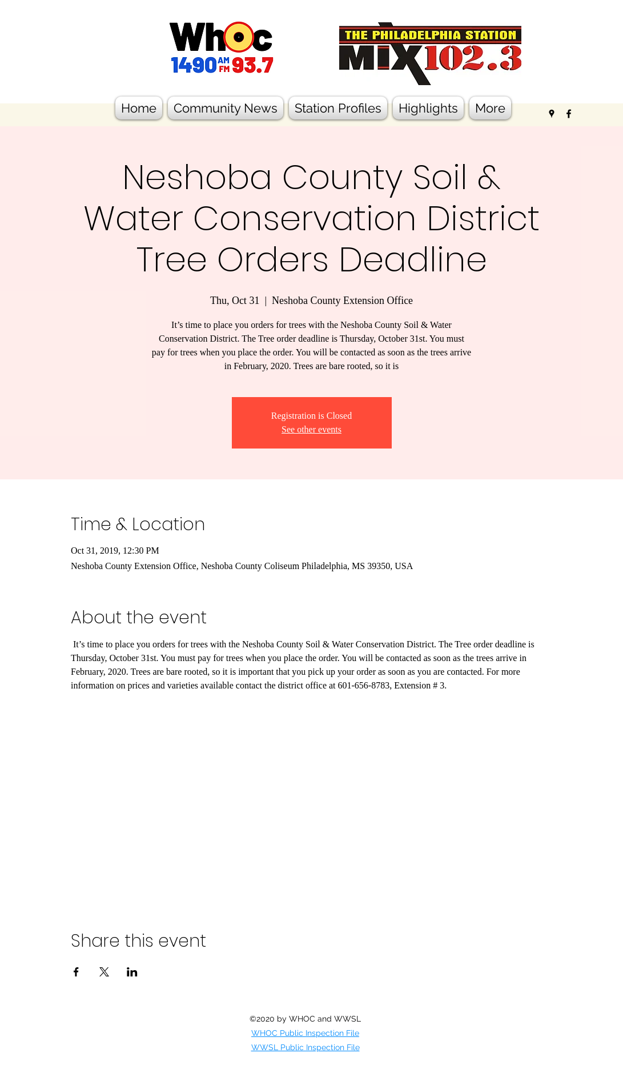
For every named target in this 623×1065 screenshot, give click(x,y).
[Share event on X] (104, 971)
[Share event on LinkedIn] (132, 971)
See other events (311, 429)
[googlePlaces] (551, 113)
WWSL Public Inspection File (305, 1047)
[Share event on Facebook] (76, 971)
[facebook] (568, 113)
